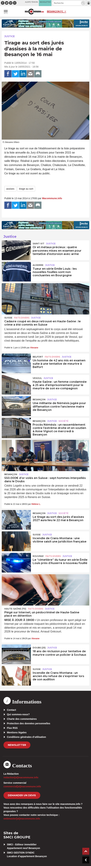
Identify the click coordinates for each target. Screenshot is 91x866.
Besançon (39, 399)
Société (63, 421)
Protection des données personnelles (28, 723)
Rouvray (38, 556)
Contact (11, 709)
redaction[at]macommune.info (20, 777)
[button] (83, 3)
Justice (9, 36)
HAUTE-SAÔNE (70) (15, 608)
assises (10, 188)
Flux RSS (12, 728)
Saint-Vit (38, 243)
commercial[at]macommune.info (22, 786)
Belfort (38, 356)
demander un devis (22, 795)
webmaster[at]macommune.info (21, 818)
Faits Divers (21, 317)
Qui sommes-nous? (18, 714)
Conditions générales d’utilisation (26, 737)
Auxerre (38, 265)
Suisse (8, 317)
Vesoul (37, 378)
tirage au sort (26, 188)
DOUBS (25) (39, 647)
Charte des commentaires (22, 719)
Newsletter (17, 745)
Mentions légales (17, 732)
